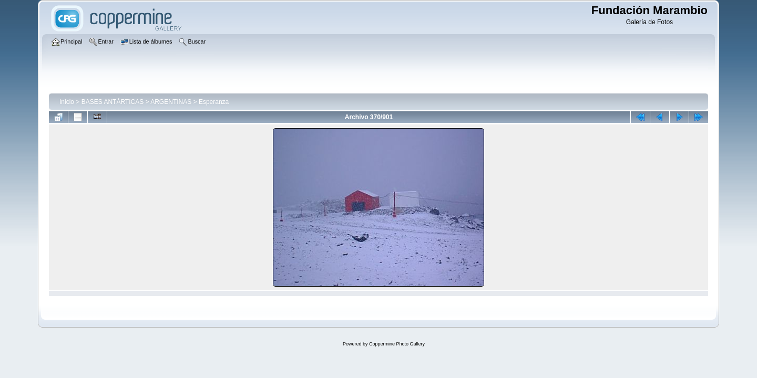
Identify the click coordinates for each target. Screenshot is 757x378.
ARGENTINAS (170, 102)
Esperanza (214, 102)
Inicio (66, 102)
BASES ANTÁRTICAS (112, 102)
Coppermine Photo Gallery (397, 343)
